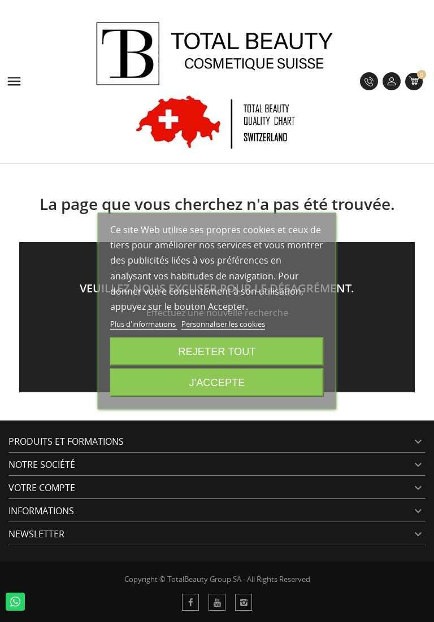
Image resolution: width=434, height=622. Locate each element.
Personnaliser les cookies (223, 324)
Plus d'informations (143, 324)
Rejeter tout (216, 351)
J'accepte (217, 382)
